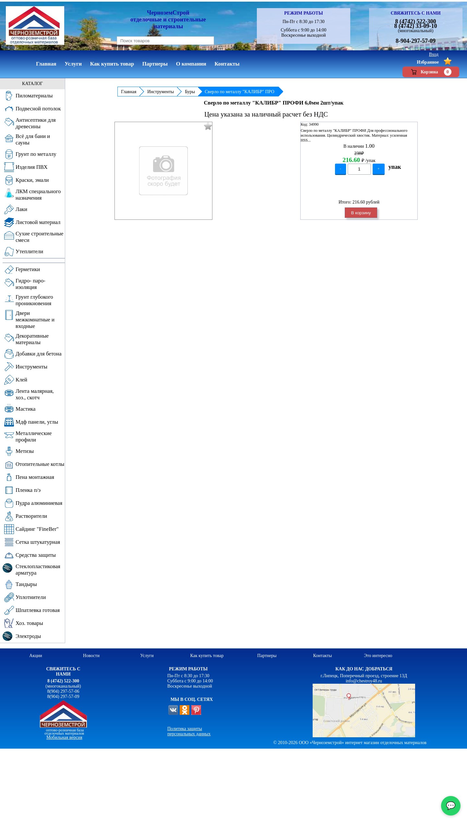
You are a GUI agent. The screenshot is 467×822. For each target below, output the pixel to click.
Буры (190, 91)
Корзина (430, 72)
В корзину (361, 212)
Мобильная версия (64, 737)
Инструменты (160, 91)
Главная (128, 91)
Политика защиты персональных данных (188, 731)
